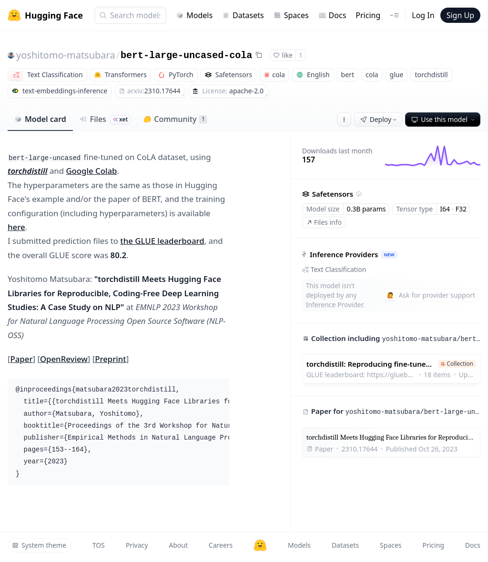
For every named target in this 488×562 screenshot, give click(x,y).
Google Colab (91, 170)
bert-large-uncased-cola (186, 55)
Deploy (379, 119)
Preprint (110, 358)
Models (194, 15)
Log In (423, 15)
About (178, 545)
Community (175, 119)
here (16, 226)
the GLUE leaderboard (162, 240)
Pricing (368, 15)
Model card (40, 119)
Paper (21, 358)
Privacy (137, 545)
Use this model (443, 119)
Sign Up (460, 15)
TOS (98, 545)
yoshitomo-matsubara (65, 55)
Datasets (243, 15)
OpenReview (64, 358)
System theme (39, 545)
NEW (389, 254)
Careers (221, 545)
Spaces (291, 15)
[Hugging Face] (260, 545)
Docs (332, 15)
